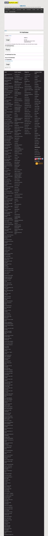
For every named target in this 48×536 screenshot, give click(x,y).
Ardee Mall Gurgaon (8, 121)
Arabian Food (27, 76)
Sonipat (36, 136)
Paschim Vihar (37, 118)
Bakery (26, 77)
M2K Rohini (6, 273)
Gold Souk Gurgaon (8, 239)
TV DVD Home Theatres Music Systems (17, 217)
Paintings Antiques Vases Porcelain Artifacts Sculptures (18, 176)
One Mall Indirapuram (8, 344)
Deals (24, 9)
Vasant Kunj (37, 141)
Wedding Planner (18, 224)
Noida (36, 114)
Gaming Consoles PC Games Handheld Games (19, 119)
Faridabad (36, 84)
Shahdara (36, 133)
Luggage (16, 158)
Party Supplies (17, 180)
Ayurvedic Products (18, 79)
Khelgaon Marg (37, 103)
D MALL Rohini (7, 157)
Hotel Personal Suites (19, 136)
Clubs (16, 97)
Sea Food (26, 126)
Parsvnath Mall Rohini (8, 371)
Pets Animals (17, 185)
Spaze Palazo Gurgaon (8, 459)
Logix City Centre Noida (8, 270)
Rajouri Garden (37, 126)
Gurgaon (36, 91)
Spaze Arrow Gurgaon (8, 455)
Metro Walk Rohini (7, 282)
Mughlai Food (27, 120)
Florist (16, 113)
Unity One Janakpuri (8, 505)
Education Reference (18, 100)
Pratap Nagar (37, 123)
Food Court (27, 97)
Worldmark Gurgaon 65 (8, 534)
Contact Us (37, 151)
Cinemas (16, 95)
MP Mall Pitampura (7, 305)
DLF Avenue (6, 168)
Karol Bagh (37, 99)
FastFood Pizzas (28, 92)
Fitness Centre (17, 111)
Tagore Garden (37, 138)
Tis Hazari (36, 140)
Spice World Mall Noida (8, 464)
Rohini (10, 35)
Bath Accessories (18, 84)
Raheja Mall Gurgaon (8, 406)
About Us (36, 149)
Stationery (16, 207)
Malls (41, 9)
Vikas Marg (37, 143)
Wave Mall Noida (7, 518)
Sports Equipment (18, 204)
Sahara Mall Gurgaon (8, 416)
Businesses (19, 9)
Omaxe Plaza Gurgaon (8, 341)
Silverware (16, 200)
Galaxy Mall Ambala (8, 222)
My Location (7, 9)
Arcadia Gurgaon (7, 119)
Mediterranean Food (28, 116)
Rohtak (36, 130)
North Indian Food (28, 121)
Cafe (25, 82)
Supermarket (17, 209)
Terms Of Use (37, 154)
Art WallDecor (17, 76)
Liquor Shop (17, 157)
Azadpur (36, 79)
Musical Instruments (18, 169)
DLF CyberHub (7, 179)
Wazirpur (36, 145)
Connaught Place (7, 142)
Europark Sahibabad (8, 218)
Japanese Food (27, 111)
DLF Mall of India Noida (8, 186)
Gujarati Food (27, 103)
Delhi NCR (22, 6)
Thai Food (26, 130)
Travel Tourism (17, 214)
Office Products (17, 171)
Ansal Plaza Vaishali (8, 117)
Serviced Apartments (18, 197)
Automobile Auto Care (19, 77)
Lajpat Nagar (37, 106)
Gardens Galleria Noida (8, 224)
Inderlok (36, 92)
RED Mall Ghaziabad (8, 408)
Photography (17, 190)
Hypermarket (17, 138)
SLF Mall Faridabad (8, 445)
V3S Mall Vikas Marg (8, 511)
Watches (16, 223)
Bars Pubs (26, 79)
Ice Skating (17, 139)
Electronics (17, 102)
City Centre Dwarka (8, 136)
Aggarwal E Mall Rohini (8, 86)
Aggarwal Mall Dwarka (8, 90)
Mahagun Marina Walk (8, 275)
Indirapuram (37, 94)
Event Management (18, 105)
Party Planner (17, 178)
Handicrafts (17, 125)
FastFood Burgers (28, 86)
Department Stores (18, 98)
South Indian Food (28, 128)
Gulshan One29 (7, 247)
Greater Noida (37, 89)
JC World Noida (7, 256)
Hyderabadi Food (28, 105)
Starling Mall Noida (7, 473)
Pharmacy (16, 187)
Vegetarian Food (28, 133)
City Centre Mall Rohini (8, 137)
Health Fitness (17, 128)
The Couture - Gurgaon (8, 493)
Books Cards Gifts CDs (19, 87)
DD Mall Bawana (7, 162)
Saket (36, 131)
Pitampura (36, 121)
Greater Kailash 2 (38, 87)
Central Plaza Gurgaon (8, 131)
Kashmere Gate (37, 101)
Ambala (36, 77)
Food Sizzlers (27, 101)
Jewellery (16, 143)
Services (16, 199)
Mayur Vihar (37, 109)
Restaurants (27, 125)
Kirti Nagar (37, 104)
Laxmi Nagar (37, 108)
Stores (6, 11)
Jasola (36, 97)
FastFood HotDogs (28, 88)
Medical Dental (17, 160)
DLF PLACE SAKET (8, 191)
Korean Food (27, 113)
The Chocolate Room (9, 60)
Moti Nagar (37, 113)
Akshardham (37, 76)
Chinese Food (27, 84)
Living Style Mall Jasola (8, 268)
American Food (27, 74)
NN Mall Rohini (7, 313)
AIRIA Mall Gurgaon (8, 92)
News (38, 9)
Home (5, 30)
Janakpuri (36, 96)
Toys (15, 212)
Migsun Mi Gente (7, 296)
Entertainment (17, 104)
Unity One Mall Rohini (8, 507)
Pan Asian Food (27, 123)
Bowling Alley (17, 89)
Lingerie (16, 155)
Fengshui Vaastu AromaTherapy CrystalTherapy (18, 108)
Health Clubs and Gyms (19, 127)
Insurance (16, 141)
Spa (15, 202)
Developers (29, 9)
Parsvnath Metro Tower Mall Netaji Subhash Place (8, 395)
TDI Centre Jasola (7, 475)
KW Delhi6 (6, 266)
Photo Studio (17, 189)
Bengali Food (27, 81)
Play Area (16, 192)
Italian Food (27, 109)
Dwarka (36, 82)
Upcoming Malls (12, 11)
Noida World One (7, 314)
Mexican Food (27, 118)
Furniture (16, 116)
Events (34, 9)
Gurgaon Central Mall (8, 248)
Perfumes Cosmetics (18, 182)
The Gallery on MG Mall (8, 495)
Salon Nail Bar (17, 195)
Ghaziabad (37, 86)
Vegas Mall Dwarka (8, 516)
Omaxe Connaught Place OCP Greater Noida (8, 332)
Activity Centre (17, 74)
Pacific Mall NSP (7, 361)
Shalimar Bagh (37, 135)
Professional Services (19, 194)
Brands (14, 9)
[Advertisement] (24, 21)
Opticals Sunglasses (18, 173)
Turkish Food (27, 131)
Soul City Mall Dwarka (8, 450)
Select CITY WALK (7, 420)
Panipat (36, 116)
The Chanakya (7, 491)
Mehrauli (36, 111)
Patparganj (37, 119)
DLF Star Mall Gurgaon (8, 198)
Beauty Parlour (17, 85)
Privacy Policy (37, 152)
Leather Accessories (18, 153)
